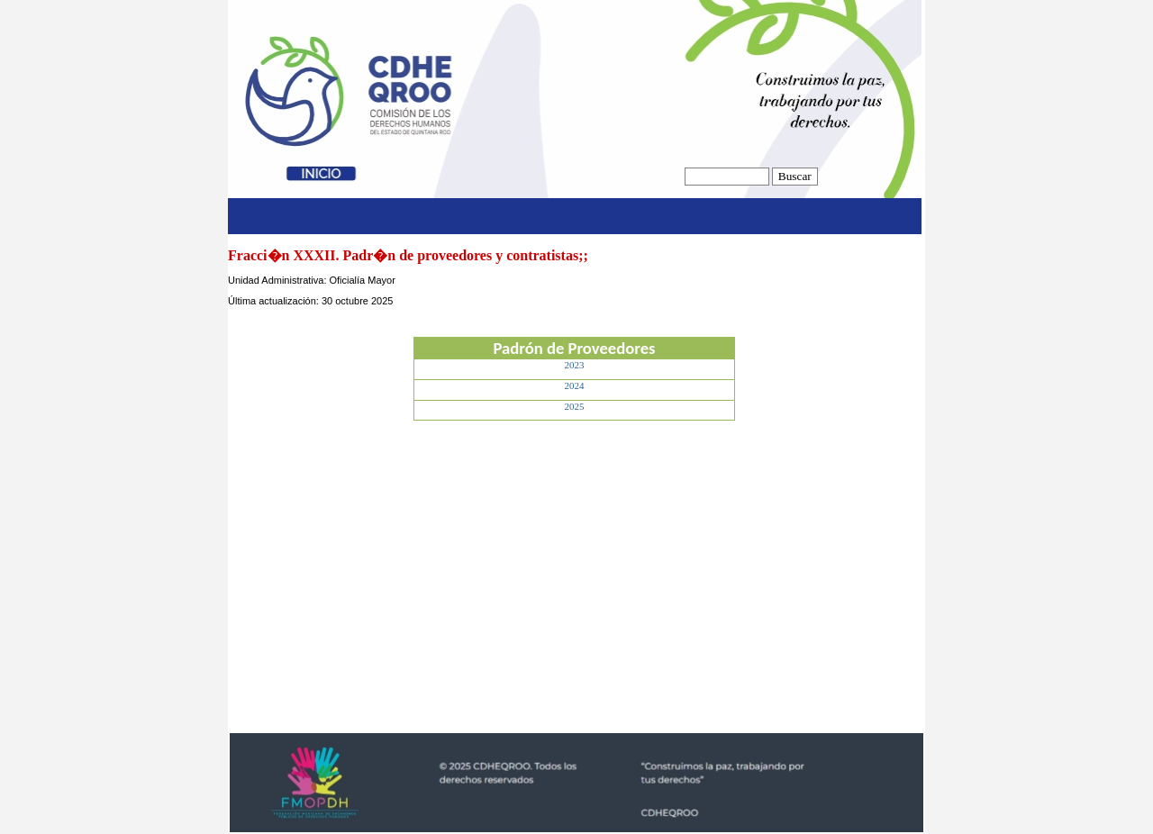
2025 (575, 406)
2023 (575, 364)
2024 (575, 385)
